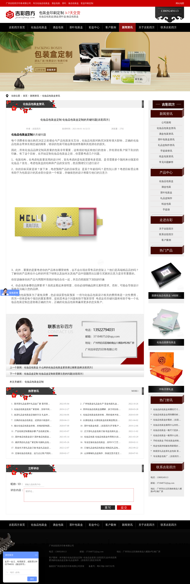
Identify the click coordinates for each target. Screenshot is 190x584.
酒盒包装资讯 (166, 134)
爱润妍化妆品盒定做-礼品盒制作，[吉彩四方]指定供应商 (75, 560)
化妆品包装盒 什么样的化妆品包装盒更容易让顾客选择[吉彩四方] (58, 367)
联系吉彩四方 (169, 27)
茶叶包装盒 (76, 27)
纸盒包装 (166, 204)
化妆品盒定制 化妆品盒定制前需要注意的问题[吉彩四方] (53, 373)
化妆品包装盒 (39, 27)
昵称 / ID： (17, 484)
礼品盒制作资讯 (166, 145)
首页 (25, 96)
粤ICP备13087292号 (106, 566)
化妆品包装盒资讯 (51, 96)
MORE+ (135, 391)
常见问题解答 (166, 162)
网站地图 (180, 3)
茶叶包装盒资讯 (166, 139)
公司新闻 (166, 122)
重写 (108, 507)
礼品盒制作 (166, 198)
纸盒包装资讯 (166, 156)
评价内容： (17, 490)
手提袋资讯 (166, 150)
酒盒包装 (58, 27)
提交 (124, 507)
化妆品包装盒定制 (34, 382)
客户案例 (110, 27)
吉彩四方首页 (17, 27)
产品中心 (166, 172)
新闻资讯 (127, 27)
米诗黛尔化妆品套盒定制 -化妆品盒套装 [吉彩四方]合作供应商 (88, 557)
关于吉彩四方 (147, 27)
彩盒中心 (94, 27)
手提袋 (166, 209)
